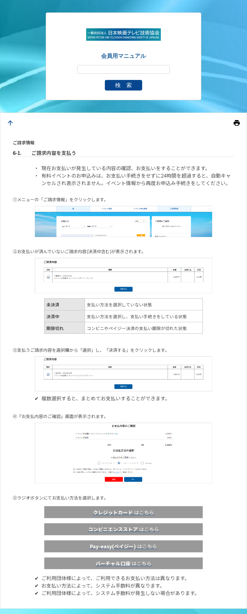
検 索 (123, 85)
